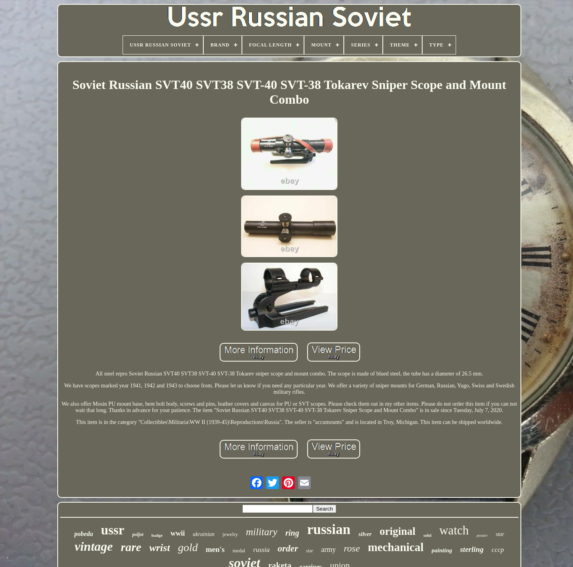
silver (365, 534)
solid (427, 535)
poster (482, 535)
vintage (94, 546)
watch (454, 530)
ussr (113, 530)
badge (156, 535)
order (288, 548)
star (500, 534)
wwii (178, 533)
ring (292, 532)
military (261, 531)
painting (442, 550)
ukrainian (203, 534)
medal (238, 550)
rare (131, 546)
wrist (159, 547)
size (309, 550)
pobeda (83, 533)
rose (352, 548)
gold (188, 547)
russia (261, 549)
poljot (137, 534)
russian (329, 529)
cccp (497, 549)
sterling (471, 549)
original (397, 531)
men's (215, 549)
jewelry (230, 534)
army (328, 549)
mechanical (395, 547)
